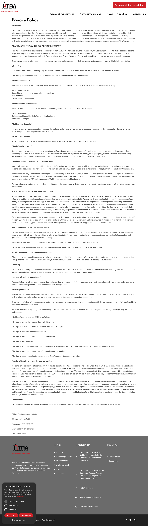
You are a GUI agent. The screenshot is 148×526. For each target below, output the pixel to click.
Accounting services (63, 14)
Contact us (139, 14)
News (109, 14)
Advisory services (91, 14)
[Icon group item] (126, 520)
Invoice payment (61, 465)
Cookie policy (113, 461)
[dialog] (19, 503)
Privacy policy (113, 457)
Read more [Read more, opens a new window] (20, 497)
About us (123, 14)
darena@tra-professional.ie (90, 497)
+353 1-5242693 (86, 488)
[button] (64, 14)
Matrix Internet (48, 520)
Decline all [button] (26, 515)
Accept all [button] (11, 515)
